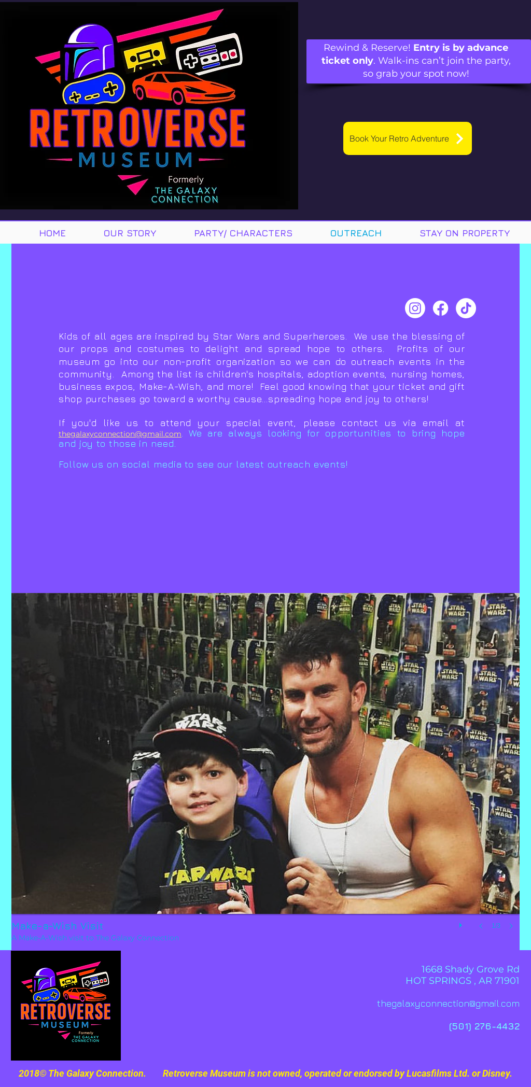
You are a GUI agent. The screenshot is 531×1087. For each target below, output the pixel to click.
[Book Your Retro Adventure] (407, 138)
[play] (462, 922)
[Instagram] (415, 308)
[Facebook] (440, 308)
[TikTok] (466, 308)
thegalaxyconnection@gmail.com (120, 434)
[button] (265, 771)
